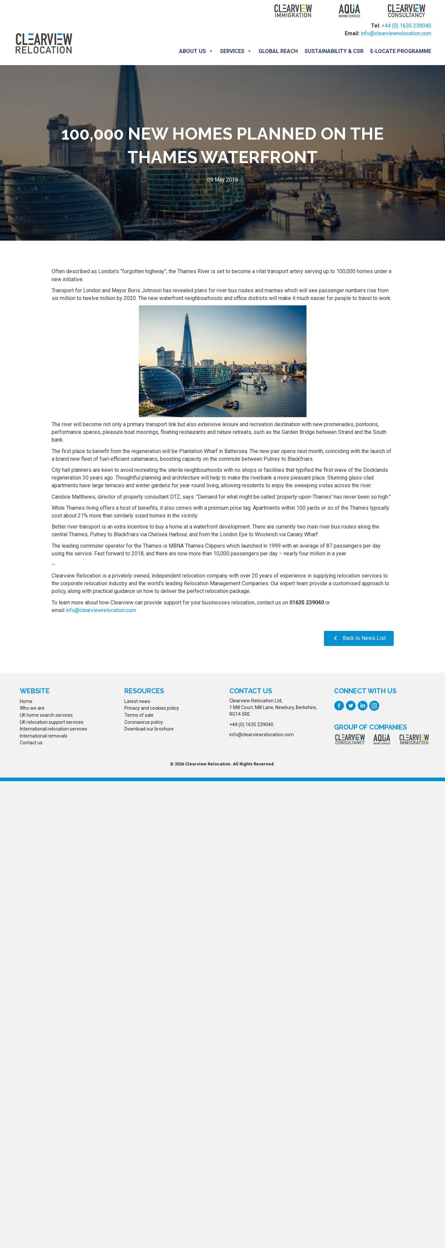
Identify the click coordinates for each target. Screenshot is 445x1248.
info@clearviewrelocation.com (396, 33)
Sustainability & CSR (334, 51)
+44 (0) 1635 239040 (406, 25)
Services (236, 51)
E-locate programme (400, 51)
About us (196, 51)
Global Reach (278, 51)
